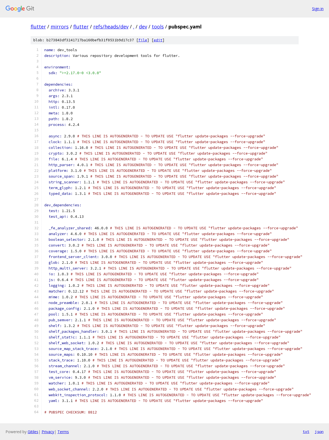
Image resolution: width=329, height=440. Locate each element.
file (142, 40)
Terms (63, 431)
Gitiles (33, 431)
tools (158, 26)
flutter (38, 26)
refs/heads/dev (111, 26)
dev (143, 26)
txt (306, 431)
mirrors (60, 26)
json (319, 431)
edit (158, 40)
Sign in (318, 8)
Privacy (48, 431)
